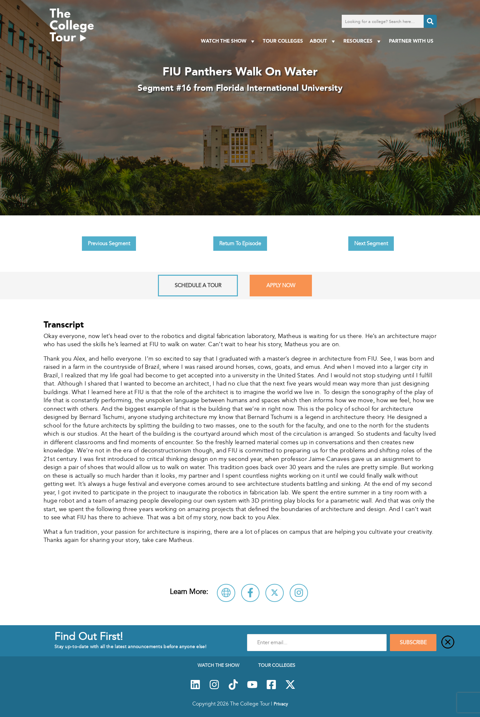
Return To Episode (240, 243)
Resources (362, 41)
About (323, 41)
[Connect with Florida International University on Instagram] (299, 593)
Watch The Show (228, 41)
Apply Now (280, 285)
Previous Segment (109, 243)
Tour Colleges (283, 41)
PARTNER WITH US (411, 41)
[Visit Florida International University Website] (226, 593)
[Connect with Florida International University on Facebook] (250, 593)
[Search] (430, 21)
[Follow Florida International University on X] (274, 593)
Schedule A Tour (198, 285)
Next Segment (371, 243)
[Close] (448, 642)
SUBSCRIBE (413, 642)
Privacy (281, 704)
